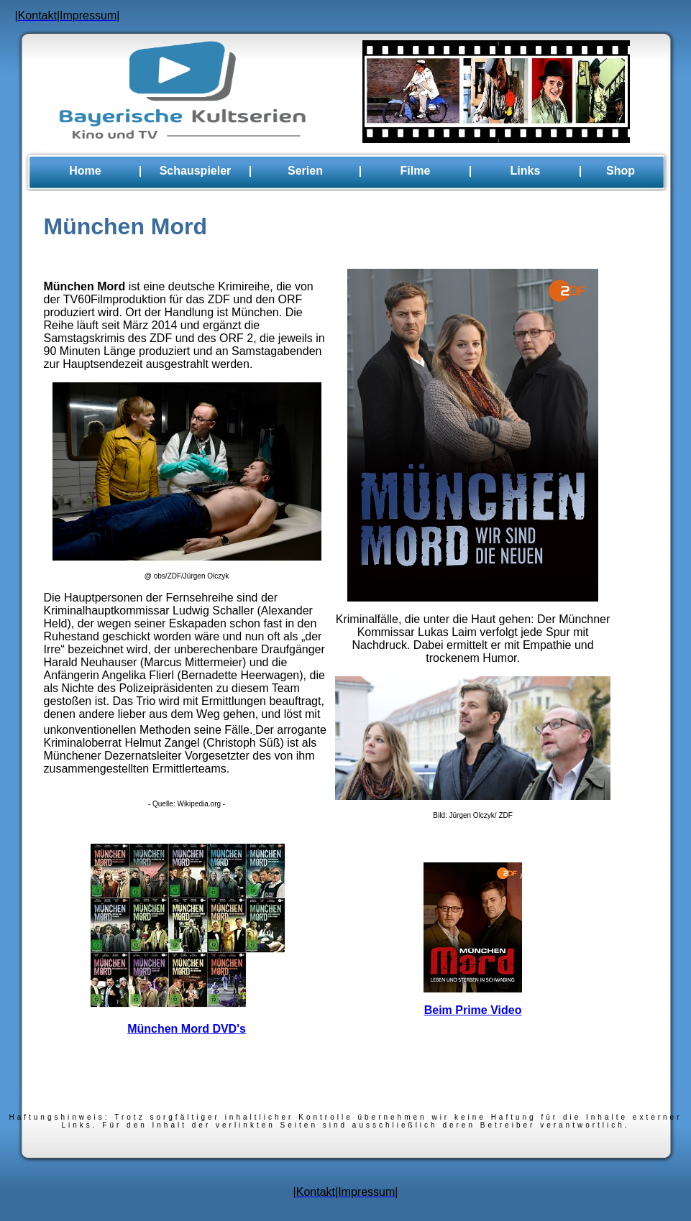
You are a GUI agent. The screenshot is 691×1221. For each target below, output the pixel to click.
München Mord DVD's (186, 1029)
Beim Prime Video (473, 1010)
